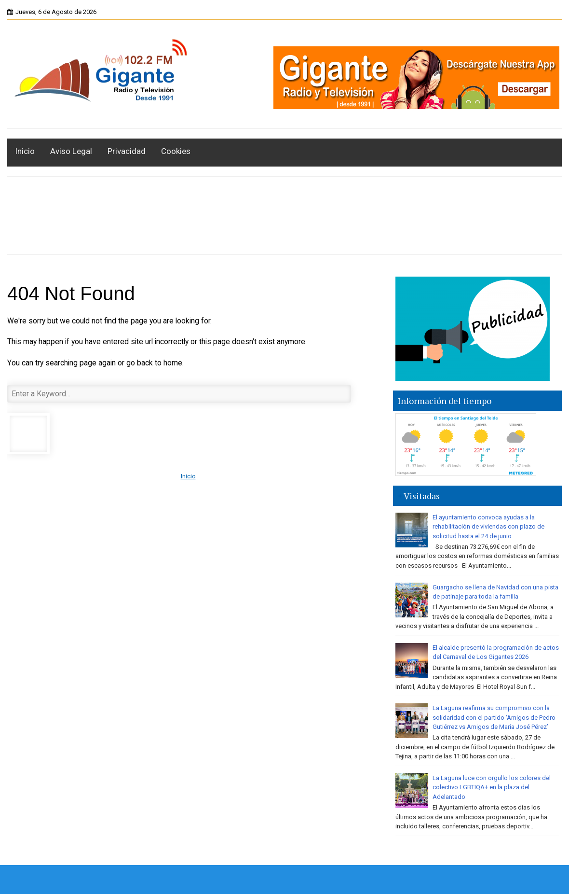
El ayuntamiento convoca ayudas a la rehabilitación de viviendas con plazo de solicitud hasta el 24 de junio (488, 527)
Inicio (25, 151)
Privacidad (127, 151)
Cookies (175, 151)
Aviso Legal (71, 151)
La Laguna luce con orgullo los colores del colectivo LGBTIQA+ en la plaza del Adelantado (492, 787)
